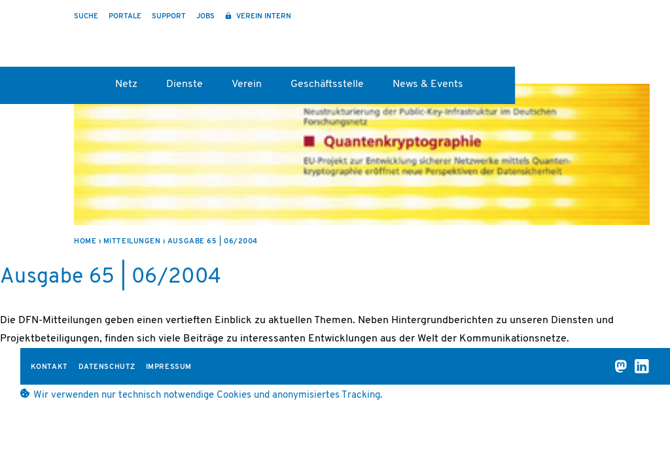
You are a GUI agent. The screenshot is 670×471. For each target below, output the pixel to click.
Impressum (169, 367)
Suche (86, 16)
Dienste (184, 84)
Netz (126, 84)
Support (169, 16)
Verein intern (262, 16)
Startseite (80, 89)
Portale (125, 16)
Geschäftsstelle (327, 84)
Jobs (205, 16)
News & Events (428, 84)
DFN (606, 40)
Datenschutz (107, 367)
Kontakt (49, 367)
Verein (247, 84)
